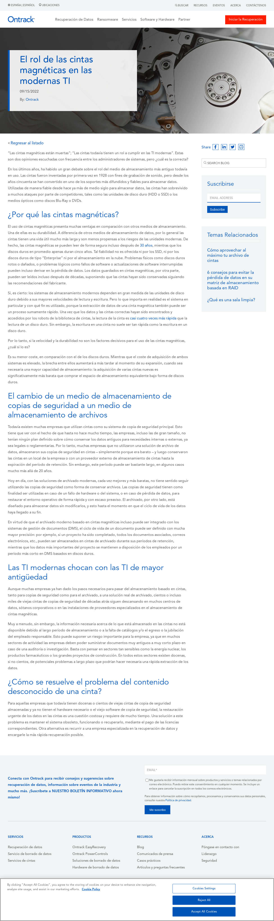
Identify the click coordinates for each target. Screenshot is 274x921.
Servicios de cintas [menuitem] (21, 861)
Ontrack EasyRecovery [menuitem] (89, 847)
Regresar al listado (26, 143)
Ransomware (107, 20)
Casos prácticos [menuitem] (148, 861)
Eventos (219, 5)
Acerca (235, 5)
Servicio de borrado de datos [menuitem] (29, 854)
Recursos (200, 5)
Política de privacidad (178, 800)
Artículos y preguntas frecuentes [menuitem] (161, 867)
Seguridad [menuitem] (209, 861)
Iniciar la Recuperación (246, 19)
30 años (146, 246)
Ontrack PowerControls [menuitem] (90, 854)
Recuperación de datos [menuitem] (25, 847)
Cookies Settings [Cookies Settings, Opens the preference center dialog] (204, 888)
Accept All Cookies (204, 911)
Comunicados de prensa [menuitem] (155, 854)
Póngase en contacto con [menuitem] (220, 847)
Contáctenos (256, 5)
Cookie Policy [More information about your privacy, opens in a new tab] (91, 889)
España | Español (22, 5)
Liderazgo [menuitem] (209, 854)
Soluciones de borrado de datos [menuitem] (96, 861)
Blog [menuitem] (140, 847)
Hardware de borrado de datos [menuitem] (95, 867)
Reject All (204, 900)
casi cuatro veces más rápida (153, 318)
